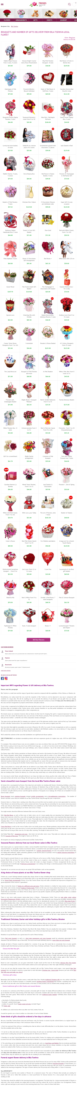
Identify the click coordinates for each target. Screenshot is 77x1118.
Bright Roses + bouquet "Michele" (29, 401)
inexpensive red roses (21, 834)
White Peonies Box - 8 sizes (10, 429)
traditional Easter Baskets (49, 994)
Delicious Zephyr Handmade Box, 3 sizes (10, 231)
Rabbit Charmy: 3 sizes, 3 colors (10, 175)
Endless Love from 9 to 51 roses (66, 316)
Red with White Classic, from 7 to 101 (66, 231)
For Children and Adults (48, 541)
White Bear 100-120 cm (66, 258)
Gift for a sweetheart (10, 456)
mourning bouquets (58, 1063)
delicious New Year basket (68, 963)
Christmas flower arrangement (45, 981)
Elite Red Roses (8, 815)
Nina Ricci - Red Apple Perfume (48, 118)
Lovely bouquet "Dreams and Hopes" (66, 627)
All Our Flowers (38, 640)
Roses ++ (48, 626)
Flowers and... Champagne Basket (10, 401)
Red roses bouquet (11, 938)
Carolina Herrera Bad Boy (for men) (66, 90)
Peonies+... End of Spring (66, 484)
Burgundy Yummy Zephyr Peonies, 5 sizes (10, 118)
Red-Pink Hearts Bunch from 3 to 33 (29, 542)
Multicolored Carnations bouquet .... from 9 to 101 (10, 571)
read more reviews (6, 670)
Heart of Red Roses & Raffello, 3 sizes (48, 90)
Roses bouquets (5, 796)
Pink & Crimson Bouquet (66, 597)
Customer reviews (7, 647)
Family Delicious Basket (66, 400)
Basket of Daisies (66, 513)
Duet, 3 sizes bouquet (29, 626)
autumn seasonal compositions (65, 852)
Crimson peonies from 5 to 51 (29, 429)
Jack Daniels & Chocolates (48, 485)
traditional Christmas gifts (52, 979)
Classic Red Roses (6, 826)
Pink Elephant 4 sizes (10, 258)
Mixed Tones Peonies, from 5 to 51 (29, 485)
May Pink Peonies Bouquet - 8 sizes (47, 62)
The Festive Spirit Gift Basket (29, 288)
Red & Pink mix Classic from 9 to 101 (48, 429)
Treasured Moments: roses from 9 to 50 (29, 118)
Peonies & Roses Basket (48, 343)
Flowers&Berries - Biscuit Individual (29, 90)
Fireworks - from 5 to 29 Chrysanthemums (66, 429)
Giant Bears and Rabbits (52, 1043)
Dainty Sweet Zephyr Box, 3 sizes (66, 118)
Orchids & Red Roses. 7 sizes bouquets (48, 598)
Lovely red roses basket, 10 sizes (10, 146)
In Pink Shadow (48, 371)
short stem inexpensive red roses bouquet (38, 938)
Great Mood (10, 287)
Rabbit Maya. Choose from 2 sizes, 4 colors (10, 62)
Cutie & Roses (10, 541)
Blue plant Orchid (70, 901)
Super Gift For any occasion (66, 203)
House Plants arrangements (13, 880)
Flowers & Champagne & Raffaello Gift (66, 175)
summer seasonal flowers (44, 850)
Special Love (10, 315)
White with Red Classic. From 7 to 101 (10, 514)
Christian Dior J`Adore (29, 202)
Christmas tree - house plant (50, 970)
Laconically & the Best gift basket (66, 570)
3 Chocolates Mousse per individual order (48, 203)
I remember (29, 343)
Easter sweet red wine (24, 1004)
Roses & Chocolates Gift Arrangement (29, 259)
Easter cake (7, 1006)
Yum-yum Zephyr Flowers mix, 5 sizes (66, 457)
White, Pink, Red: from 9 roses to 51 (66, 372)
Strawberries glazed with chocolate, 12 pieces (48, 146)
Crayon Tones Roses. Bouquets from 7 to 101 (10, 344)
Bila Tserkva (14, 26)
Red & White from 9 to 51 (29, 598)
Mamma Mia (10, 597)
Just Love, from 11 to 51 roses (29, 570)
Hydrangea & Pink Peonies (10, 90)
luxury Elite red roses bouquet (61, 940)
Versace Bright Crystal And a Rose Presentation (29, 62)
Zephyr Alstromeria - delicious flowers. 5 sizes (48, 316)
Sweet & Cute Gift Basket (29, 231)
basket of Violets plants (28, 888)
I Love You (48, 569)
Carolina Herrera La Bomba (10, 485)
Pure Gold (48, 230)
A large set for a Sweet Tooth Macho (66, 542)
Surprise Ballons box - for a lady (67, 288)
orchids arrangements (37, 796)
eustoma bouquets (20, 796)
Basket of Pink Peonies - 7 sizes (10, 203)
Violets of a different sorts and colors (28, 886)
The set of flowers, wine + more (48, 514)
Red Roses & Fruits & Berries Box (67, 62)
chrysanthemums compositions (57, 796)
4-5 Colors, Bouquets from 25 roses (66, 344)
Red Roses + (48, 258)
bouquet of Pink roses (12, 836)
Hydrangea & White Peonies (10, 627)
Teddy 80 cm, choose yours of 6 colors (29, 146)
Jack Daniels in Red (67, 146)
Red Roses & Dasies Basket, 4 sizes (48, 175)
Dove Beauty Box (29, 174)
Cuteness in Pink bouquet (48, 457)
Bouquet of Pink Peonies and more (29, 372)
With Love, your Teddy (29, 513)
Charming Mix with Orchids (29, 316)
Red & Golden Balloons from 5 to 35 (47, 401)
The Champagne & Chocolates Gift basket (47, 288)
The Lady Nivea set (10, 371)
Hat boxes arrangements (28, 864)
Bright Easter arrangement (29, 457)
